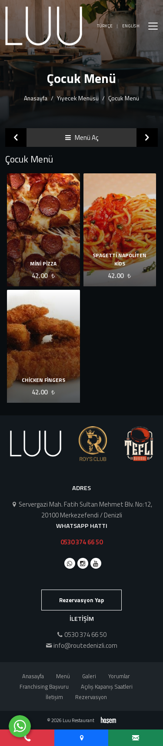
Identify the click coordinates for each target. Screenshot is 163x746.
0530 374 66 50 (81, 542)
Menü (63, 676)
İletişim (54, 697)
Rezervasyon (91, 697)
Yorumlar (119, 676)
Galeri (89, 676)
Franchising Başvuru (44, 686)
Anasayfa (35, 98)
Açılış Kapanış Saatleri (107, 686)
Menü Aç (81, 138)
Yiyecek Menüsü (78, 98)
